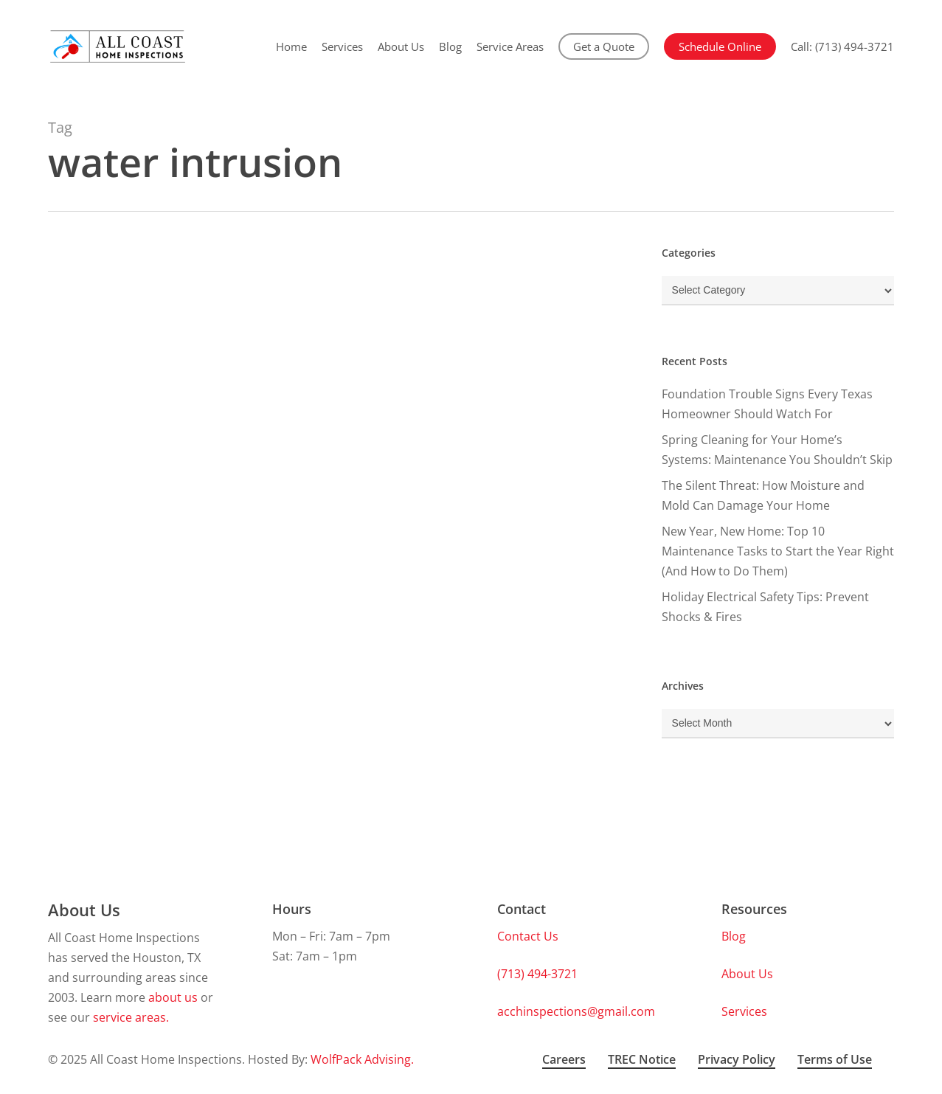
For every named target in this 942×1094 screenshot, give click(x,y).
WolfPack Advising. (362, 1059)
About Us (747, 974)
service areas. (131, 1017)
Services (744, 1011)
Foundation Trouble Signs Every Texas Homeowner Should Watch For (767, 404)
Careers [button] (564, 1059)
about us (173, 997)
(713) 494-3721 (537, 974)
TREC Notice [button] (642, 1059)
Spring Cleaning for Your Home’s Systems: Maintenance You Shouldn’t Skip (777, 450)
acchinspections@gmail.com (576, 1011)
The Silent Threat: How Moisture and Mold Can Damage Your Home (763, 495)
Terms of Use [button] (834, 1059)
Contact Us (527, 936)
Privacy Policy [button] (736, 1059)
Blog (733, 936)
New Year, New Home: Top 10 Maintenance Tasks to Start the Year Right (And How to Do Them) (778, 551)
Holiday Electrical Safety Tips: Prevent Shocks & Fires (765, 607)
